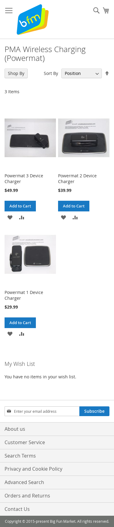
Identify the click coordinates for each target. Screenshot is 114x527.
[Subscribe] (94, 411)
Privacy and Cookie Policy (33, 468)
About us (15, 429)
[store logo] (33, 19)
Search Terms (20, 455)
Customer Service (25, 442)
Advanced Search (24, 482)
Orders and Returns (27, 495)
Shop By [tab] (16, 73)
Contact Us (17, 509)
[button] (10, 216)
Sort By (51, 73)
